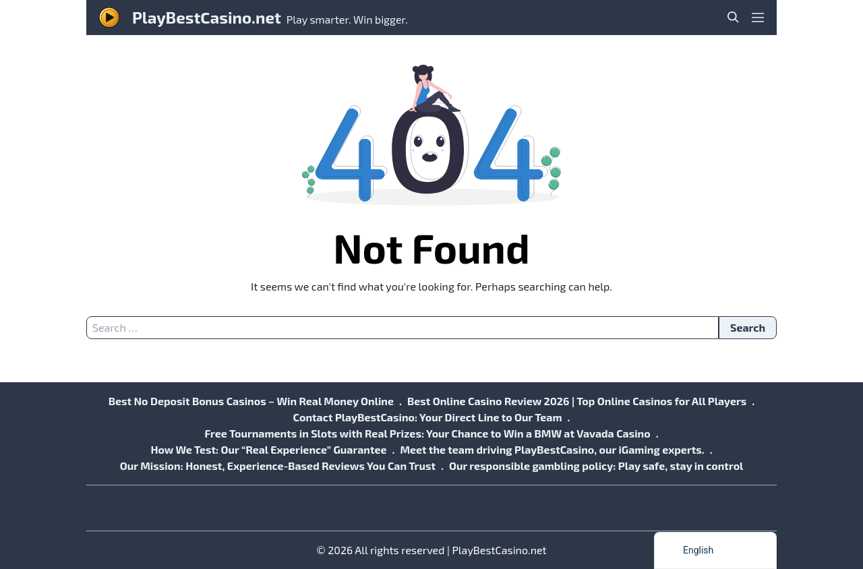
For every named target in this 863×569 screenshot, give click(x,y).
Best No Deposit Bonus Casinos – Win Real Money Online (251, 400)
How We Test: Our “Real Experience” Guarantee (268, 449)
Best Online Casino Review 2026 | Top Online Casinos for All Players (576, 400)
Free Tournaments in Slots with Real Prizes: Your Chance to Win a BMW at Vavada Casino (427, 433)
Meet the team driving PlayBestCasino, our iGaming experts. (552, 449)
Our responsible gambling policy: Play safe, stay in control (596, 465)
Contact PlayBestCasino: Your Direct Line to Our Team (427, 417)
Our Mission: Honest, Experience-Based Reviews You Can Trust (278, 465)
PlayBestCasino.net (206, 17)
